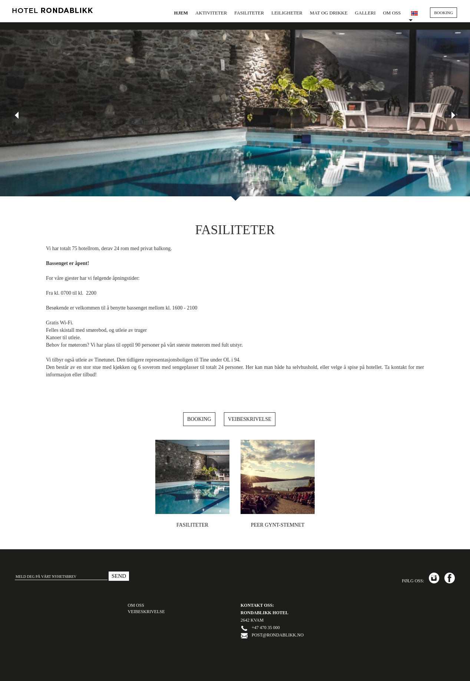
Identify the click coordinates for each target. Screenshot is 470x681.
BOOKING (443, 12)
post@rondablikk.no (278, 635)
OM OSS (136, 605)
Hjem (181, 13)
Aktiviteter (211, 13)
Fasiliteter (249, 13)
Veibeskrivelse (249, 419)
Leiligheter (286, 13)
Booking (199, 419)
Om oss (392, 13)
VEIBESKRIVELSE (146, 611)
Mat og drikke (329, 13)
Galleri (365, 13)
